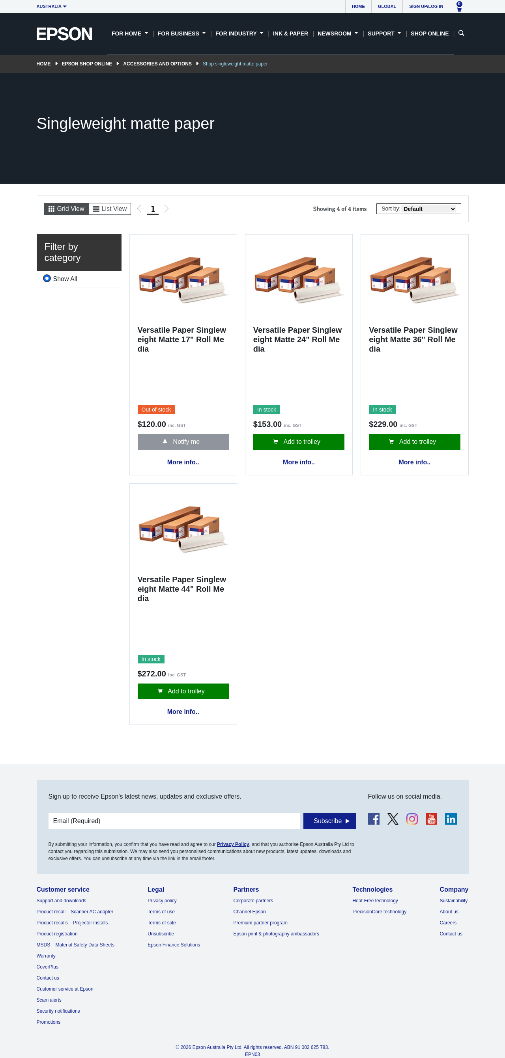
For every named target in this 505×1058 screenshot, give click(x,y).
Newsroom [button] (335, 33)
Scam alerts (49, 1000)
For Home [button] (127, 33)
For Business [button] (179, 33)
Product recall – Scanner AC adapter (75, 912)
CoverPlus (47, 967)
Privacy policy (162, 900)
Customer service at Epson (65, 989)
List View (114, 208)
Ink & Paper (290, 33)
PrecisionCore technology (379, 912)
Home (358, 6)
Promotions (49, 1022)
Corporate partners (253, 900)
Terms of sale (162, 923)
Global (387, 6)
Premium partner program (261, 923)
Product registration (57, 934)
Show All (65, 279)
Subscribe (328, 821)
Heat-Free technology (375, 900)
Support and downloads (61, 900)
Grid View (70, 208)
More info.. (183, 462)
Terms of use (161, 912)
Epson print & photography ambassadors (276, 934)
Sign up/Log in (426, 6)
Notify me (185, 441)
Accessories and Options (157, 64)
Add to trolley (301, 441)
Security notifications (58, 1011)
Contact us (48, 978)
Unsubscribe (161, 934)
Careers (448, 923)
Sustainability (454, 900)
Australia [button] (49, 6)
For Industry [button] (236, 33)
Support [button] (382, 33)
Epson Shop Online (87, 64)
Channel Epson (250, 912)
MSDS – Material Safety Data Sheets (75, 945)
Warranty (46, 956)
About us (449, 912)
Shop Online (430, 33)
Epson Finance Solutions (174, 945)
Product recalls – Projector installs (72, 923)
